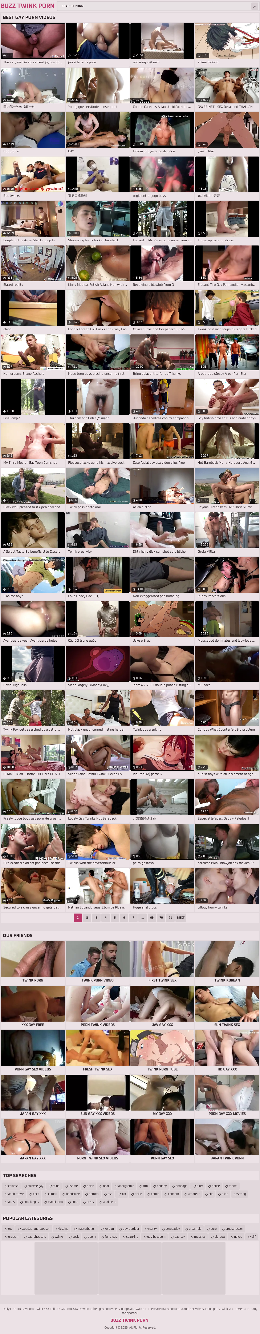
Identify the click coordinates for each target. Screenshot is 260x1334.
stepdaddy (173, 1228)
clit (211, 1194)
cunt (75, 1202)
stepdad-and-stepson (35, 1228)
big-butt (220, 1236)
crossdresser (234, 1228)
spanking (132, 1236)
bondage (181, 1186)
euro (214, 1228)
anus (11, 1202)
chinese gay (35, 1186)
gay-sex (180, 1236)
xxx (123, 1194)
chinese (13, 1186)
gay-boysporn (156, 1236)
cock (36, 1194)
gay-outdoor (131, 1228)
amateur (194, 1194)
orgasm (13, 1236)
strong (241, 1194)
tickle (138, 1194)
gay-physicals (37, 1236)
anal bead (109, 1202)
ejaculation (55, 1202)
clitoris (52, 1194)
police (216, 1186)
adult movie (16, 1194)
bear (106, 1186)
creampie (195, 1228)
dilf (253, 1236)
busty (90, 1202)
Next (181, 917)
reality (152, 1228)
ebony (92, 1236)
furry (199, 1186)
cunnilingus (31, 1202)
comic (155, 1194)
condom (173, 1194)
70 (161, 917)
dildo (225, 1194)
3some (73, 1186)
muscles (200, 1236)
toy (10, 1228)
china (56, 1186)
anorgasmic (126, 1186)
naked (238, 1236)
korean (109, 1228)
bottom (94, 1194)
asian (90, 1186)
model (233, 1186)
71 (170, 917)
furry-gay (111, 1236)
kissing (63, 1228)
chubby (162, 1186)
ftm (145, 1186)
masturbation (86, 1228)
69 (152, 917)
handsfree (73, 1194)
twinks (59, 1236)
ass (110, 1194)
